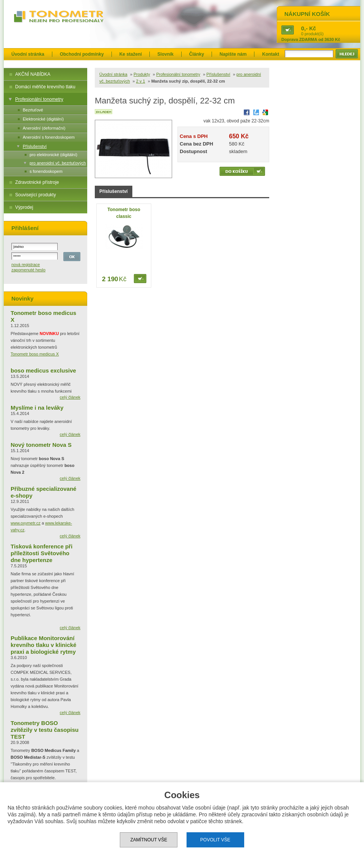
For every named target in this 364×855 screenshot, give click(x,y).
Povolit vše (215, 839)
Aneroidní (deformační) (44, 128)
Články (196, 54)
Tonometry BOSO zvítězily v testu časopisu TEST (44, 730)
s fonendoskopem (46, 171)
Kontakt (270, 54)
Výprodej (24, 207)
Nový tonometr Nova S (41, 445)
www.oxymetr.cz (26, 523)
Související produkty (35, 194)
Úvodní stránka (27, 54)
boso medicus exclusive (43, 370)
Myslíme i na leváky (37, 407)
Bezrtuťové (33, 110)
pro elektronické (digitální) (53, 154)
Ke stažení (130, 54)
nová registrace (25, 264)
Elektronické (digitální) (43, 119)
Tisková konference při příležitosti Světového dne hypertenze (41, 553)
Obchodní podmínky (82, 54)
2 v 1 (140, 81)
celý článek (70, 397)
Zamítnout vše (148, 839)
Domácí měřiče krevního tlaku (45, 86)
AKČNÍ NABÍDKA (32, 74)
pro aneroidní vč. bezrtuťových (58, 163)
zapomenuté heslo (28, 270)
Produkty (141, 74)
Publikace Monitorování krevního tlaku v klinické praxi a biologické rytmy (43, 645)
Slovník (165, 54)
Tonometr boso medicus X (35, 354)
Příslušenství (35, 146)
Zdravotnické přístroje (37, 182)
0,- (304, 28)
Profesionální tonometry (39, 99)
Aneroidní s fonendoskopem (49, 137)
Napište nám (233, 54)
